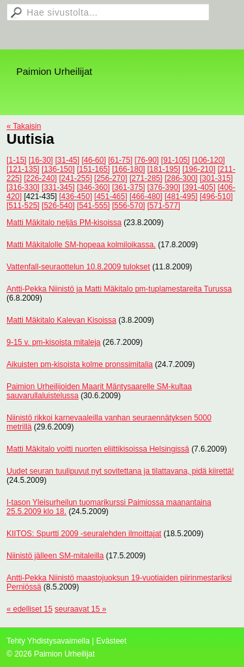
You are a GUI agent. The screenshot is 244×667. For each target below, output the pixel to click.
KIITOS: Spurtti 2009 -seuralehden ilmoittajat (84, 533)
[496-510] (216, 196)
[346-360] (93, 187)
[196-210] (198, 169)
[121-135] (23, 169)
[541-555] (93, 205)
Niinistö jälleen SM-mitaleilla (55, 555)
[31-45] (67, 160)
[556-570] (128, 205)
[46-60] (93, 160)
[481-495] (181, 196)
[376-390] (163, 187)
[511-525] (23, 205)
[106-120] (208, 160)
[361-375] (128, 187)
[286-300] (181, 178)
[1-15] (17, 160)
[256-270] (111, 178)
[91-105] (175, 160)
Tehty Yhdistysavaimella (48, 641)
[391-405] (198, 187)
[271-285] (146, 178)
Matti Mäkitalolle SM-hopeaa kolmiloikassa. (81, 244)
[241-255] (75, 178)
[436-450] (75, 196)
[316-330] (23, 187)
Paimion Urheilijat (54, 71)
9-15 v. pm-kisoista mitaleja (54, 342)
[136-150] (58, 169)
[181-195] (163, 169)
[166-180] (128, 169)
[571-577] (163, 205)
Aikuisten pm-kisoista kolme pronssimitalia (80, 364)
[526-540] (58, 205)
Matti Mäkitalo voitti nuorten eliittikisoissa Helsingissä (98, 449)
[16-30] (41, 160)
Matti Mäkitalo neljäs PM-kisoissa (64, 222)
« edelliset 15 (30, 609)
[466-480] (146, 196)
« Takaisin (24, 126)
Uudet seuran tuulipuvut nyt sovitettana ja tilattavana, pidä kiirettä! (120, 471)
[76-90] (147, 160)
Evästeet (111, 641)
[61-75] (120, 160)
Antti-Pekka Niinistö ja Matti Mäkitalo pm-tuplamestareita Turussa (119, 288)
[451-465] (111, 196)
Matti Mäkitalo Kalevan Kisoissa (61, 320)
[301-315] (216, 178)
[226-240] (40, 178)
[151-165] (93, 169)
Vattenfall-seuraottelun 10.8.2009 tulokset (78, 266)
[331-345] (58, 187)
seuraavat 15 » (80, 609)
